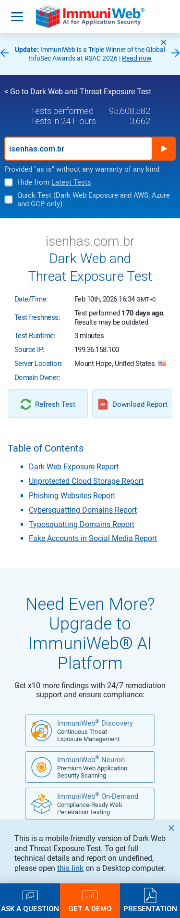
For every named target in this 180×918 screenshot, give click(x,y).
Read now (137, 58)
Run (164, 149)
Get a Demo (90, 909)
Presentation (150, 909)
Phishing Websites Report (72, 495)
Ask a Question (30, 909)
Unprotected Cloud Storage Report (86, 481)
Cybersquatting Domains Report (83, 510)
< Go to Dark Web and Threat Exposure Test (77, 91)
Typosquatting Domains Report (81, 524)
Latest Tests (71, 182)
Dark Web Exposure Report (74, 466)
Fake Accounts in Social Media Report (93, 538)
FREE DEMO (90, 845)
